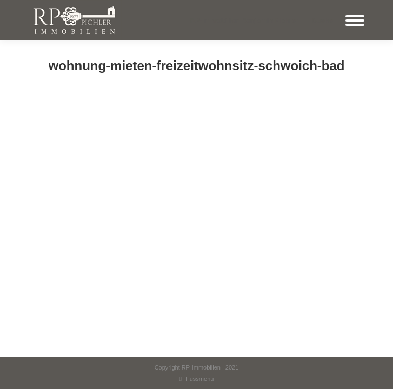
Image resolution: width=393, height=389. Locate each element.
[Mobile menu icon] (355, 20)
